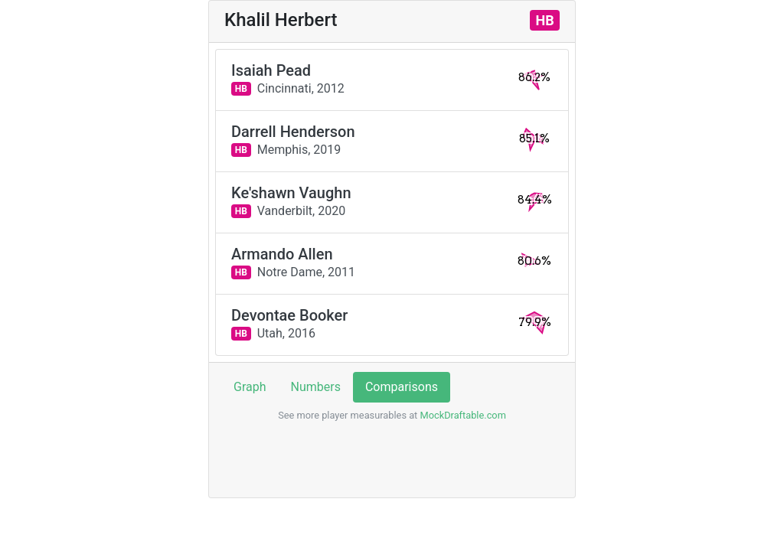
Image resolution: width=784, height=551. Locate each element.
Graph (250, 387)
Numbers (316, 387)
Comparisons (401, 387)
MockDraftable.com (461, 415)
